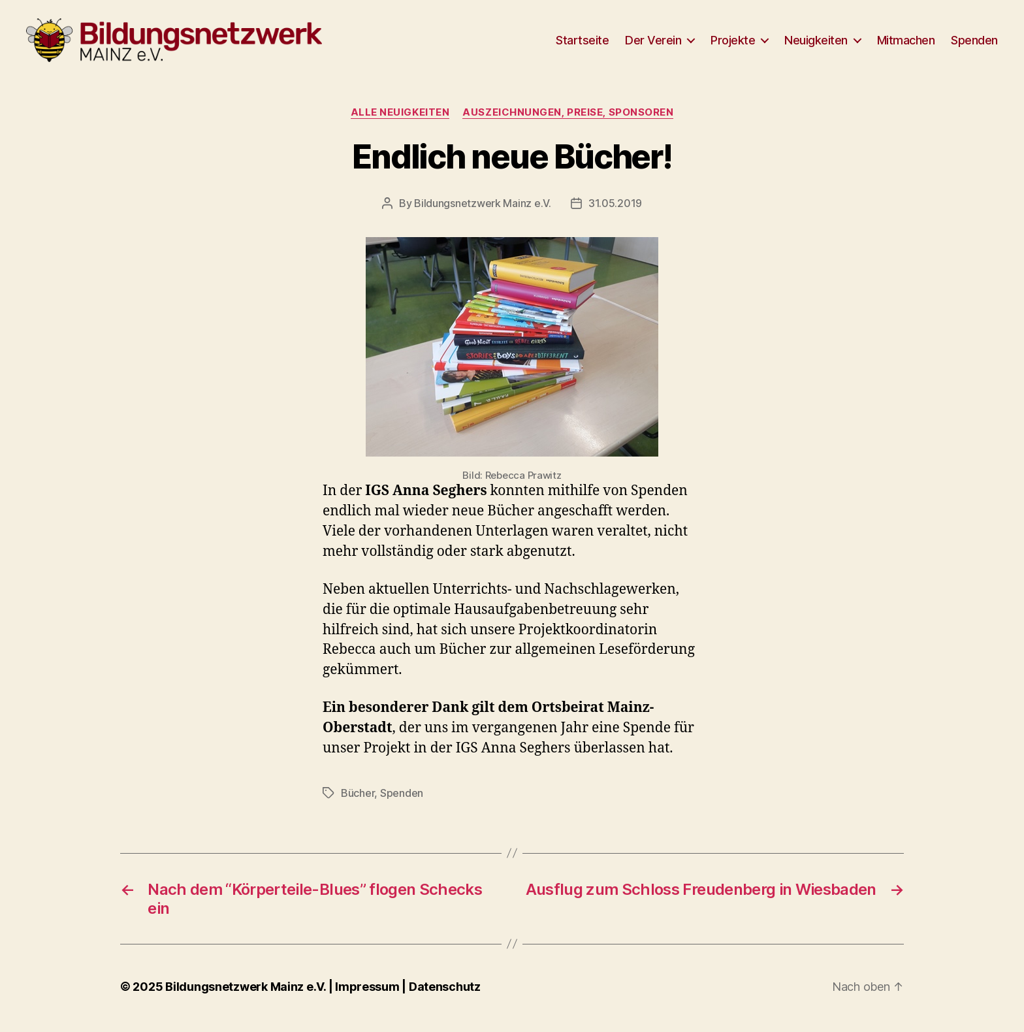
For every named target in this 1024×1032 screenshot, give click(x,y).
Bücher (357, 801)
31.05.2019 (615, 212)
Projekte (733, 44)
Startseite (582, 44)
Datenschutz (445, 995)
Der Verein (653, 44)
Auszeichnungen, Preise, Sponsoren (567, 121)
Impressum (368, 995)
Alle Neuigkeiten (400, 121)
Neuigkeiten (816, 44)
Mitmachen (906, 44)
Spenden (974, 44)
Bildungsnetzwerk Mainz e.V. (482, 212)
